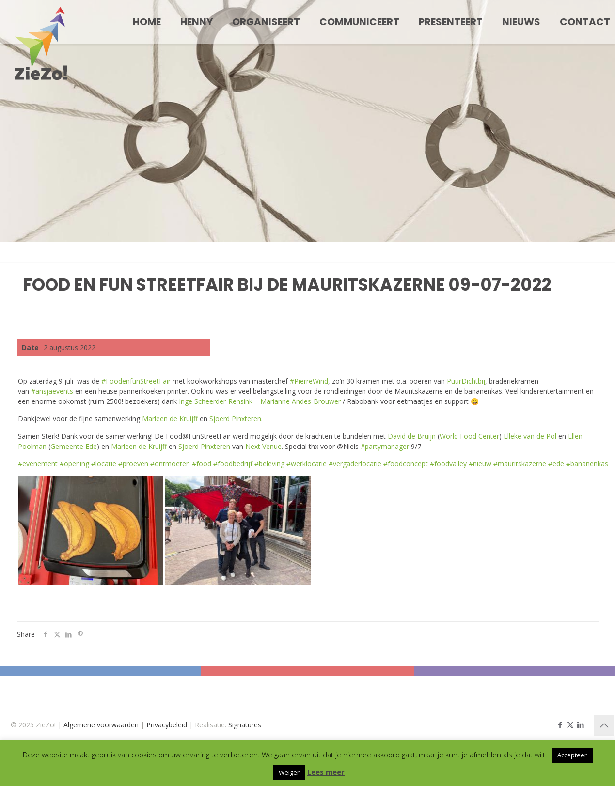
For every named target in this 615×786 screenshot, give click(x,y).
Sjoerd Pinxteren (235, 418)
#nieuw (480, 463)
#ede (556, 463)
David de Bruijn (412, 436)
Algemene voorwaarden (101, 724)
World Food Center (469, 436)
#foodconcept (405, 463)
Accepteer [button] (572, 755)
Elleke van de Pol (530, 436)
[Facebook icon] (560, 724)
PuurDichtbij (466, 380)
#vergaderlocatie (355, 463)
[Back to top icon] (604, 725)
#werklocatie (306, 463)
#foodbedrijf (232, 463)
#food (201, 463)
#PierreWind (309, 380)
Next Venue (263, 446)
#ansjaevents (52, 391)
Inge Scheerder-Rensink (215, 401)
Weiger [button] (289, 772)
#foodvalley (448, 463)
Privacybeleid (166, 724)
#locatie (103, 463)
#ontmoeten (170, 463)
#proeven (133, 463)
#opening (74, 463)
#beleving (269, 463)
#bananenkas (587, 463)
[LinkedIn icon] (580, 724)
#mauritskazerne (519, 463)
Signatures (244, 724)
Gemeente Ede (73, 446)
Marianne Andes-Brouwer (300, 401)
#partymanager (385, 446)
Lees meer (326, 772)
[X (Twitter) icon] (570, 724)
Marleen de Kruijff (170, 418)
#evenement (38, 463)
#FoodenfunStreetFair (136, 380)
